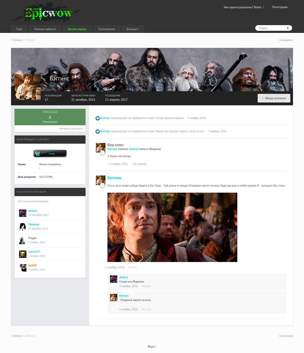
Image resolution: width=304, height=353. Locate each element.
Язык (152, 346)
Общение (155, 149)
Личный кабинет (45, 29)
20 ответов (138, 164)
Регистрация (280, 7)
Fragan (32, 238)
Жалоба (135, 267)
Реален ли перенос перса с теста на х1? (179, 131)
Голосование (107, 29)
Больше (133, 29)
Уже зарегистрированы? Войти (244, 7)
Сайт (19, 29)
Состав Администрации (169, 118)
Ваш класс (115, 144)
